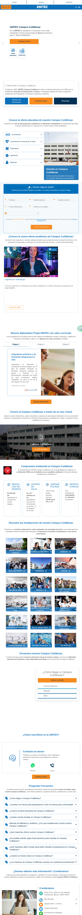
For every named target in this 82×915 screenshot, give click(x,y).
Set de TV (64, 645)
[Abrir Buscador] (76, 7)
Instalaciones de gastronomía (64, 627)
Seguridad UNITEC (15, 571)
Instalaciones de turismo (40, 552)
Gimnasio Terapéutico (40, 645)
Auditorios (64, 552)
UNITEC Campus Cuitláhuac (15, 552)
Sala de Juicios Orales (40, 627)
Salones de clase (15, 590)
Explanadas (40, 571)
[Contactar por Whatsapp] (60, 913)
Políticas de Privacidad (41, 219)
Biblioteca (40, 590)
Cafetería (64, 571)
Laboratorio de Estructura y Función (39, 609)
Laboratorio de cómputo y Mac (15, 609)
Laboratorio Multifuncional (64, 609)
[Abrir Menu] (79, 7)
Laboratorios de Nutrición (15, 627)
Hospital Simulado (15, 645)
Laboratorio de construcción (64, 590)
